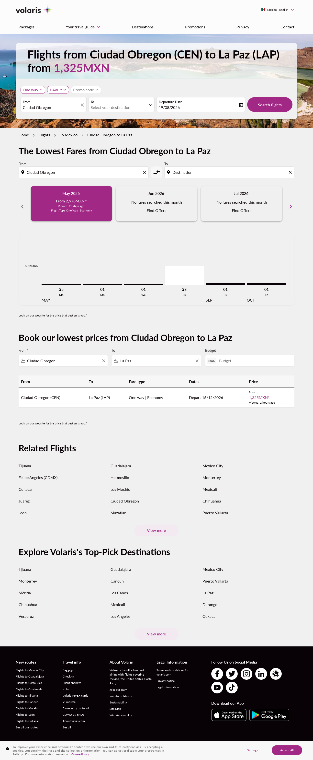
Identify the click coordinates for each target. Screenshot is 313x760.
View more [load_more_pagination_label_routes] (156, 525)
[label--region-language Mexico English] (277, 10)
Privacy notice (165, 675)
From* (23, 345)
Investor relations (121, 690)
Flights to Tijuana (27, 690)
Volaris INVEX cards (75, 690)
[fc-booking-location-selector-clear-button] (83, 104)
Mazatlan (118, 507)
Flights (44, 134)
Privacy (242, 26)
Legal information (167, 682)
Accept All (287, 750)
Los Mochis (120, 483)
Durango (209, 599)
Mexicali (209, 483)
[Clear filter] (103, 355)
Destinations (143, 26)
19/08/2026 (169, 107)
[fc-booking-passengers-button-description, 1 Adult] (55, 90)
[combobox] (51, 107)
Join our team (118, 684)
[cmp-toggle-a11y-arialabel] (156, 172)
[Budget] (254, 355)
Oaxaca (208, 610)
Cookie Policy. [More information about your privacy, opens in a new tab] (80, 754)
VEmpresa (69, 696)
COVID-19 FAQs (73, 709)
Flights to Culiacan (28, 715)
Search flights (270, 104)
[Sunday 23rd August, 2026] (184, 270)
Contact (287, 26)
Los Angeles (120, 610)
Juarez (24, 495)
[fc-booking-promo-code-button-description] (83, 90)
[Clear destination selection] (291, 172)
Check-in (68, 671)
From (27, 102)
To (92, 102)
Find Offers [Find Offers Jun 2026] (156, 210)
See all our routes (27, 722)
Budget (210, 345)
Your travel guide (84, 27)
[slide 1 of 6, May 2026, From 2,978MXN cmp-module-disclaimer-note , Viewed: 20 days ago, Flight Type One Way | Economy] (71, 203)
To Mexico (69, 134)
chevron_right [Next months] (290, 204)
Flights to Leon (25, 709)
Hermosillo (120, 471)
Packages (26, 26)
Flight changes (72, 677)
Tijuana (25, 460)
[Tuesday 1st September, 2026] (225, 279)
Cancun (117, 575)
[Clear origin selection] (145, 172)
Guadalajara (121, 460)
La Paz (207, 587)
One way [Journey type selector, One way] (30, 89)
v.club (66, 684)
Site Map (115, 703)
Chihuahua (211, 495)
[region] (156, 750)
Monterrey (211, 471)
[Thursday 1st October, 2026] (266, 279)
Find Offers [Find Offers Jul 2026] (241, 210)
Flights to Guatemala (29, 684)
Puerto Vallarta (215, 507)
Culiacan (26, 483)
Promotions (195, 26)
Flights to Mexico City (30, 664)
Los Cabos (119, 587)
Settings (252, 750)
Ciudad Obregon (125, 495)
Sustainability (118, 697)
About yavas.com (74, 715)
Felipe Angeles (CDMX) (38, 471)
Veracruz (26, 610)
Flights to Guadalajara (30, 671)
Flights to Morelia (27, 703)
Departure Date (170, 102)
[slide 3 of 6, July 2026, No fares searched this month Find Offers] (241, 203)
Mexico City (212, 460)
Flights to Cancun (27, 696)
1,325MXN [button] (82, 67)
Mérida (25, 587)
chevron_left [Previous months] (22, 204)
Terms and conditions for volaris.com (172, 667)
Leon (23, 507)
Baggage (68, 664)
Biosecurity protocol (76, 703)
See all (67, 722)
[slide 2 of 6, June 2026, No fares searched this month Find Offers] (156, 203)
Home (24, 134)
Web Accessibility (121, 710)
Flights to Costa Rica (29, 677)
